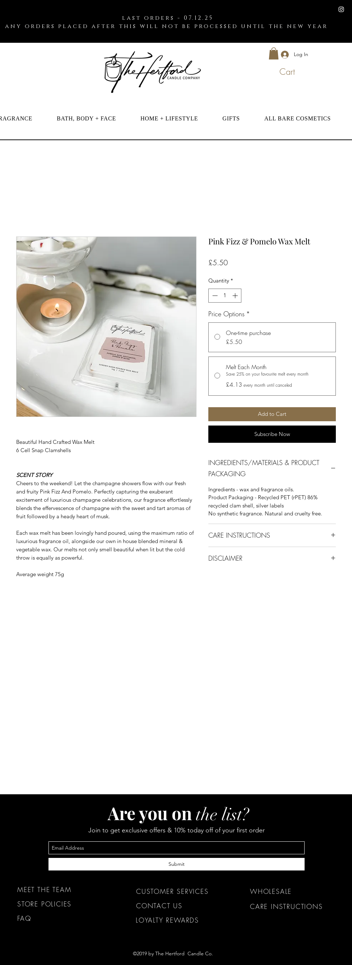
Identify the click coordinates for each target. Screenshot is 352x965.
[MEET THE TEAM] (59, 889)
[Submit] (176, 864)
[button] (274, 53)
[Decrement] (214, 295)
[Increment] (236, 295)
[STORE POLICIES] (59, 904)
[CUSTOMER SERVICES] (178, 891)
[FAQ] (59, 918)
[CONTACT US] (178, 906)
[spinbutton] (225, 295)
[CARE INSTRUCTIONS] (292, 906)
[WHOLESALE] (292, 891)
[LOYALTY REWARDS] (178, 920)
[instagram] (341, 9)
